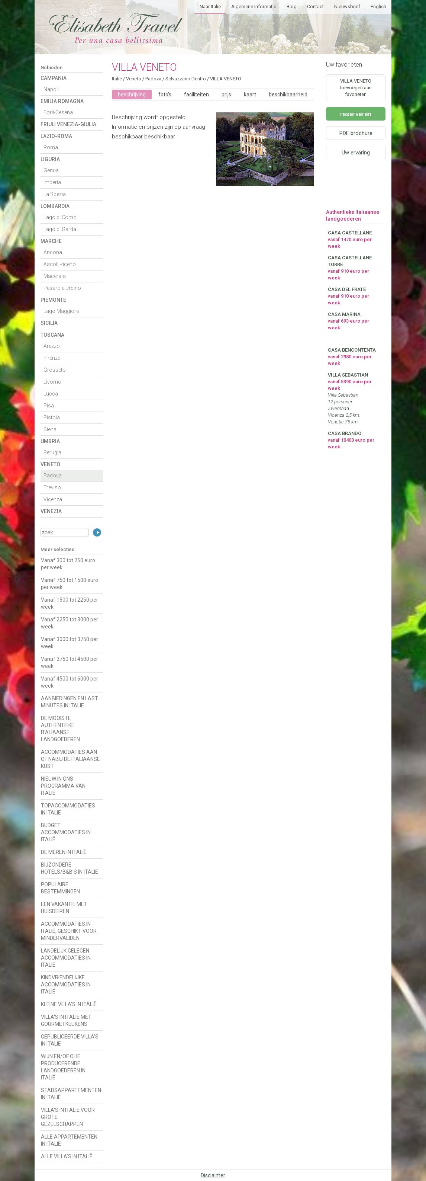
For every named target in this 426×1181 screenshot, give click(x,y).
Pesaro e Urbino (62, 288)
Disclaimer (213, 1175)
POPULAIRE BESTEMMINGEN (60, 887)
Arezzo (51, 346)
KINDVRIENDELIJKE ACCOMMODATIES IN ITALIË (66, 984)
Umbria (50, 441)
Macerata (54, 276)
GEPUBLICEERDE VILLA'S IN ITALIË (70, 1040)
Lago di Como (60, 217)
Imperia (52, 182)
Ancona (52, 252)
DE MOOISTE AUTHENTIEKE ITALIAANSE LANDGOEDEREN (60, 728)
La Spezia (54, 194)
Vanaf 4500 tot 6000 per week (69, 682)
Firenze (51, 358)
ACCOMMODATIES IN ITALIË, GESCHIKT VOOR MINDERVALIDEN (69, 931)
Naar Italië (210, 6)
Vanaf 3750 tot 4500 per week (69, 662)
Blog (292, 6)
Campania (54, 78)
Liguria (50, 159)
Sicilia (49, 323)
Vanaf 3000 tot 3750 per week (69, 642)
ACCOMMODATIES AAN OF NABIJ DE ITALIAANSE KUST (70, 759)
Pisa (48, 406)
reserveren (355, 114)
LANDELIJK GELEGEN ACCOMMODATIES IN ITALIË (66, 958)
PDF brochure (355, 133)
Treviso (52, 487)
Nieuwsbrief (347, 6)
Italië (117, 78)
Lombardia (55, 206)
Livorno (52, 382)
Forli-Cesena (58, 112)
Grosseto (54, 370)
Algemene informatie (253, 6)
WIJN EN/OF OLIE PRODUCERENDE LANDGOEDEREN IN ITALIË (63, 1067)
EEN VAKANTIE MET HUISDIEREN (64, 907)
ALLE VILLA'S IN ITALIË (67, 1156)
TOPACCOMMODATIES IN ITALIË (68, 809)
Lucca (50, 394)
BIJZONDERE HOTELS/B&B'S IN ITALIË (69, 868)
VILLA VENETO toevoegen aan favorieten (356, 87)
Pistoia (51, 417)
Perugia (52, 452)
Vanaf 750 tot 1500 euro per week (69, 583)
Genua (51, 170)
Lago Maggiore (61, 311)
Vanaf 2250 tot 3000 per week (69, 623)
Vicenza (52, 499)
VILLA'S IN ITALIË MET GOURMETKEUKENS (66, 1020)
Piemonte (53, 300)
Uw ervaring (356, 152)
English (378, 6)
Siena (50, 429)
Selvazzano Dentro (185, 78)
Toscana (52, 335)
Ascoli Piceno (59, 264)
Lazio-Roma (56, 136)
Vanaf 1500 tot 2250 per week (69, 603)
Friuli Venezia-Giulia (68, 124)
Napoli (51, 89)
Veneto (50, 464)
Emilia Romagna (62, 101)
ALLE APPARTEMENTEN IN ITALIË (69, 1140)
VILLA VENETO (225, 78)
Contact (315, 6)
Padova (52, 476)
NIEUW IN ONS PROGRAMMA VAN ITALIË (63, 786)
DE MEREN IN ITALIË (64, 852)
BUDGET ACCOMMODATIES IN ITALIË (66, 832)
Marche (51, 241)
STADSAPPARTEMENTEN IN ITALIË (71, 1093)
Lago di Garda (59, 229)
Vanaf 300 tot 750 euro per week (68, 563)
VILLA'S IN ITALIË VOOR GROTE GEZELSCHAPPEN (68, 1117)
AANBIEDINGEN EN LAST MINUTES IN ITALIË (69, 701)
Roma (50, 147)
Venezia (51, 511)
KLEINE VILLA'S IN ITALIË (69, 1004)
